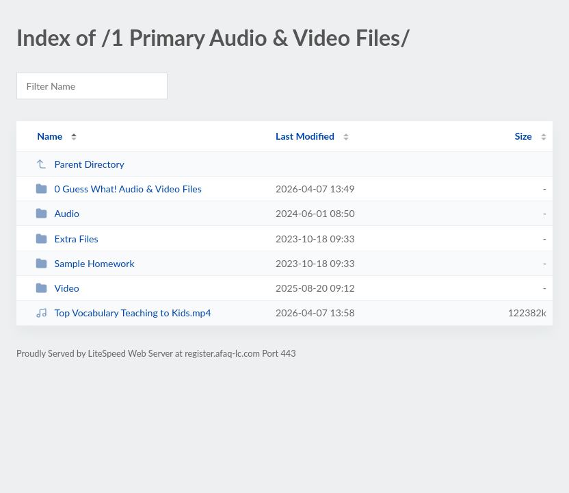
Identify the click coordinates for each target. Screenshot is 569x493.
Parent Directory (80, 164)
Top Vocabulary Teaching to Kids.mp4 (123, 312)
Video (57, 288)
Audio (57, 213)
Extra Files (67, 238)
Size (523, 136)
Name (49, 136)
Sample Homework (85, 263)
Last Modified (305, 136)
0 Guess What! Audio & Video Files (119, 188)
